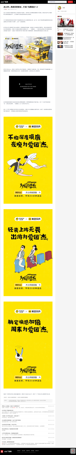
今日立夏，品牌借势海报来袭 (8, 441)
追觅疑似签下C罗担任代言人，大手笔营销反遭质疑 (68, 30)
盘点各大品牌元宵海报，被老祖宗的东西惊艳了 (12, 437)
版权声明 (28, 450)
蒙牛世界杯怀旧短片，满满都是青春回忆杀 (68, 38)
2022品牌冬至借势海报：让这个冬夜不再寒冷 (11, 420)
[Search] (57, 2)
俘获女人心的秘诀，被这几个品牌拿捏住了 (11, 406)
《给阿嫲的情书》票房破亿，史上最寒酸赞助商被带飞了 (68, 34)
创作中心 (70, 1)
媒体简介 (19, 450)
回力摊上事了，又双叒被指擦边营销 (68, 42)
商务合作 (37, 450)
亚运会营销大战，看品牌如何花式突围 (10, 428)
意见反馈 (23, 450)
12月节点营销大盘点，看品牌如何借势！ (10, 433)
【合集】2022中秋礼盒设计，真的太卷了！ (11, 415)
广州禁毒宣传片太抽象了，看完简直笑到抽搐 (68, 46)
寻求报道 (32, 450)
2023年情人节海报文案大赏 (7, 410)
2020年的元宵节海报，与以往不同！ (9, 424)
